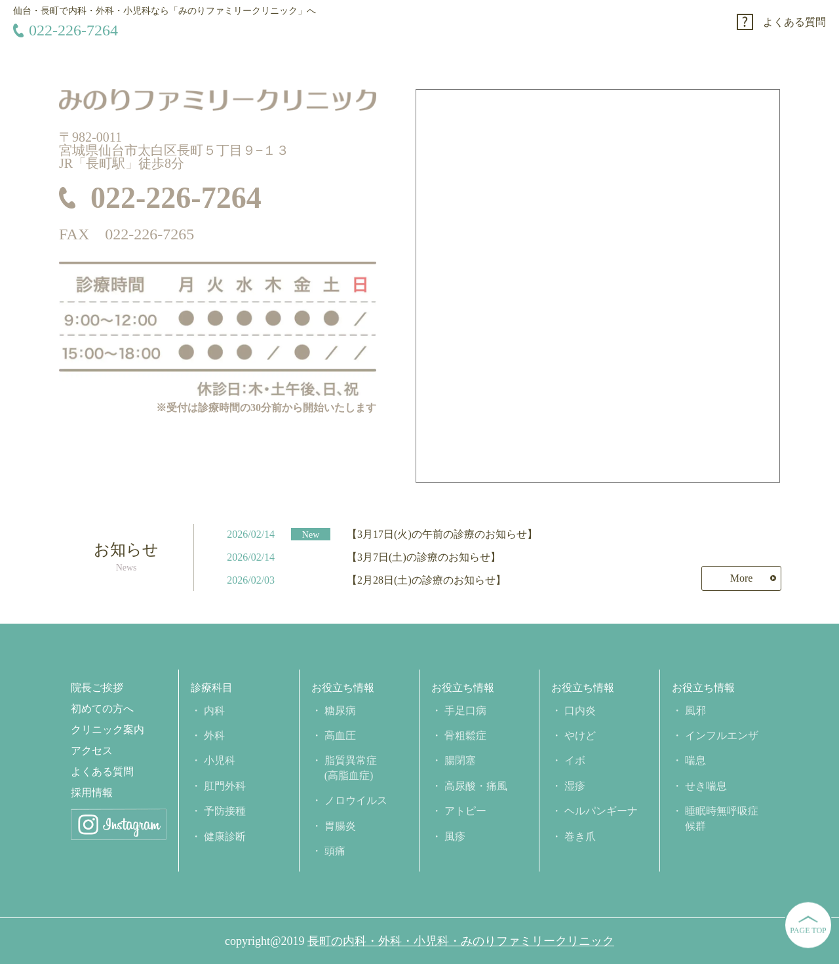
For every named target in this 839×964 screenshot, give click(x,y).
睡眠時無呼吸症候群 (721, 818)
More (741, 578)
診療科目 (212, 688)
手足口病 (465, 710)
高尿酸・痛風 (475, 786)
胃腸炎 (340, 826)
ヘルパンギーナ (601, 810)
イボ (574, 760)
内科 (214, 710)
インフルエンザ (721, 735)
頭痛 (334, 850)
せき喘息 (706, 786)
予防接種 (225, 810)
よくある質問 (794, 22)
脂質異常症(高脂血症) (350, 767)
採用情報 (92, 793)
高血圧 (340, 735)
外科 (214, 735)
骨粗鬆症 (465, 735)
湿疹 (574, 786)
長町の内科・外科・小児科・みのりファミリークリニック (460, 941)
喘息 (695, 760)
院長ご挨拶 (97, 688)
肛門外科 (225, 786)
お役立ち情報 (342, 688)
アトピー (465, 810)
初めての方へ (102, 709)
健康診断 (225, 836)
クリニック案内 (107, 730)
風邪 (695, 710)
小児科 (219, 760)
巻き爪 (580, 836)
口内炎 (580, 710)
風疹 (454, 836)
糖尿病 (340, 710)
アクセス (92, 751)
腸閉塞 (460, 760)
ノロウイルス (355, 800)
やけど (580, 735)
